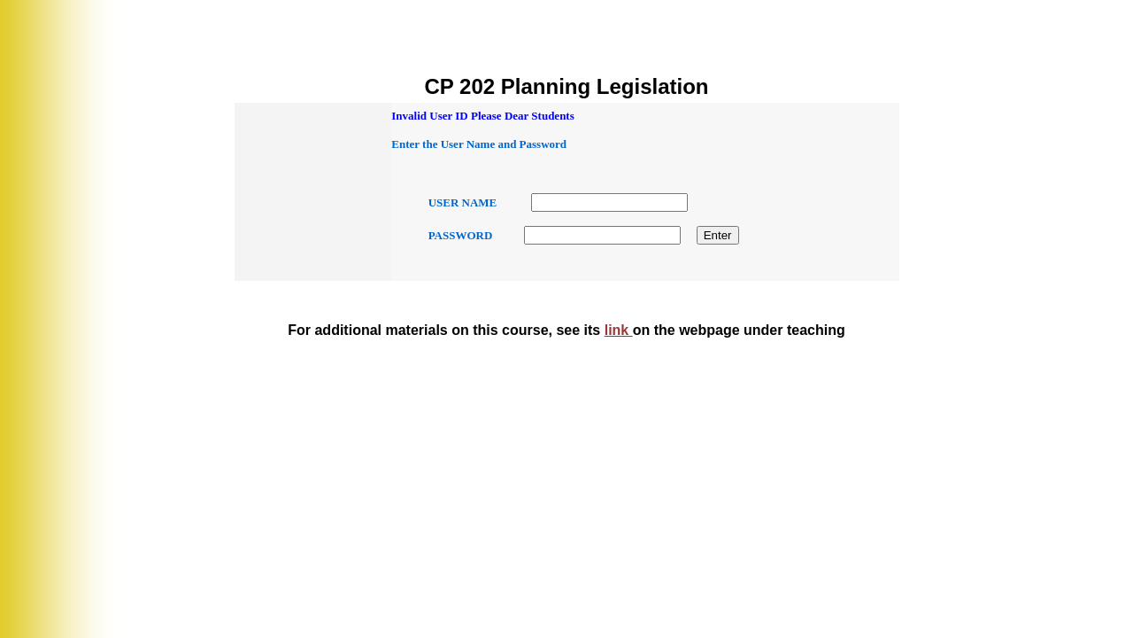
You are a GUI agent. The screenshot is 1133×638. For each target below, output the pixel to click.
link (619, 330)
